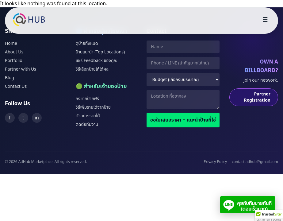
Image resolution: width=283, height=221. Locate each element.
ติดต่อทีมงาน (87, 124)
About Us (14, 52)
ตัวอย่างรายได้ (88, 116)
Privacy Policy (215, 161)
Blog (9, 78)
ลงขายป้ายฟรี (87, 98)
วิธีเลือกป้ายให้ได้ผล (92, 69)
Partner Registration (257, 97)
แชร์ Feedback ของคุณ (96, 60)
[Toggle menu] (265, 20)
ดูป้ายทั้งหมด (87, 43)
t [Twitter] (23, 118)
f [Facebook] (10, 118)
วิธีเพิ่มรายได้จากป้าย (93, 107)
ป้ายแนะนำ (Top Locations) (100, 52)
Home (11, 43)
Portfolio (13, 60)
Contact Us (16, 86)
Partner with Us (20, 69)
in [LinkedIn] (37, 118)
